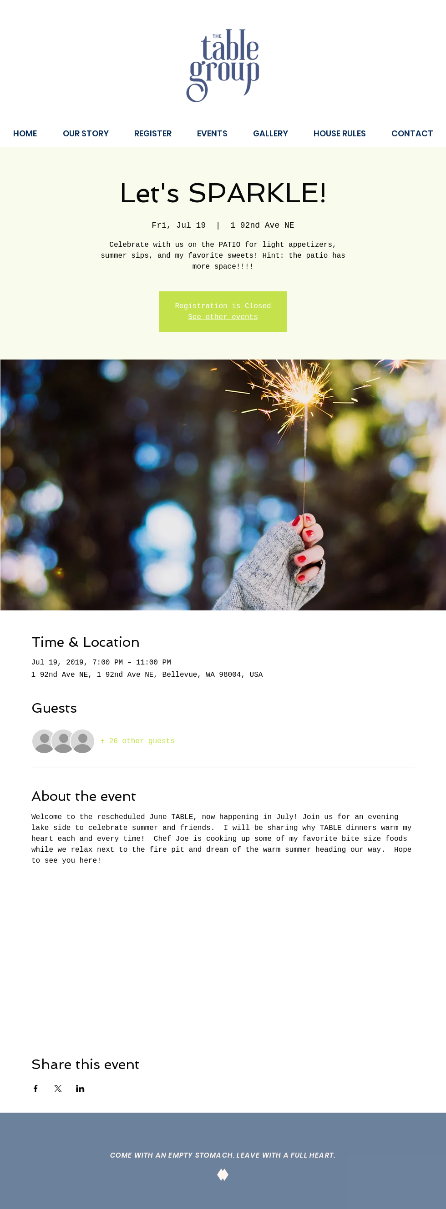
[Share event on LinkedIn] (80, 1088)
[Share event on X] (58, 1088)
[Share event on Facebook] (35, 1088)
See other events (223, 317)
